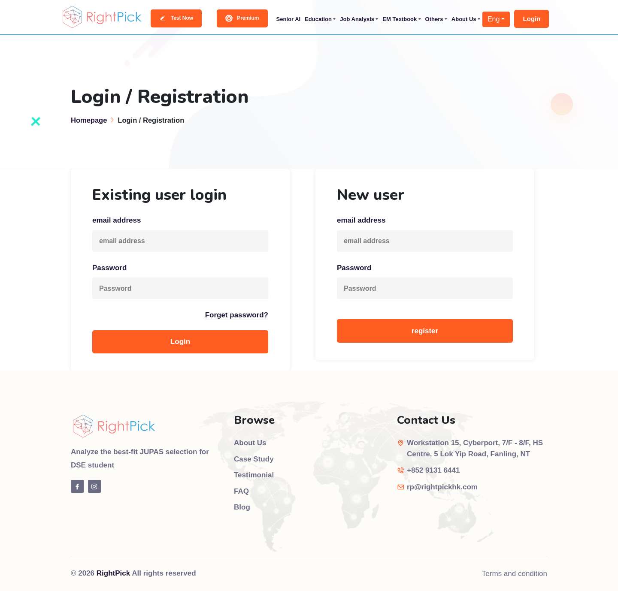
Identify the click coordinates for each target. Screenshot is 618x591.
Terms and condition (514, 574)
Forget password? (236, 315)
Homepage (89, 120)
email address (116, 220)
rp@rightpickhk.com (442, 487)
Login (531, 18)
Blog (242, 507)
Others (434, 19)
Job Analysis (357, 19)
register (425, 331)
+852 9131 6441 (433, 470)
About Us (463, 19)
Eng (494, 19)
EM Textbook (399, 19)
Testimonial (254, 475)
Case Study (254, 459)
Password (109, 268)
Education (318, 19)
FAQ (241, 491)
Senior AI (288, 19)
